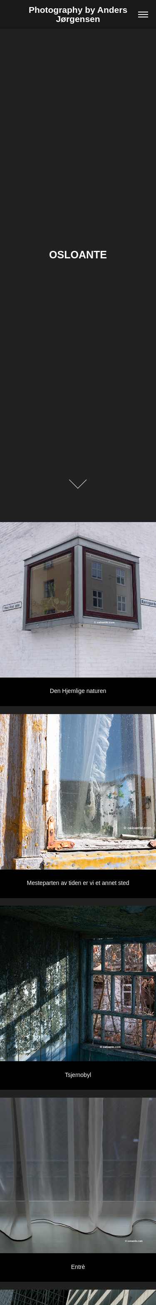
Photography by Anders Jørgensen (79, 14)
